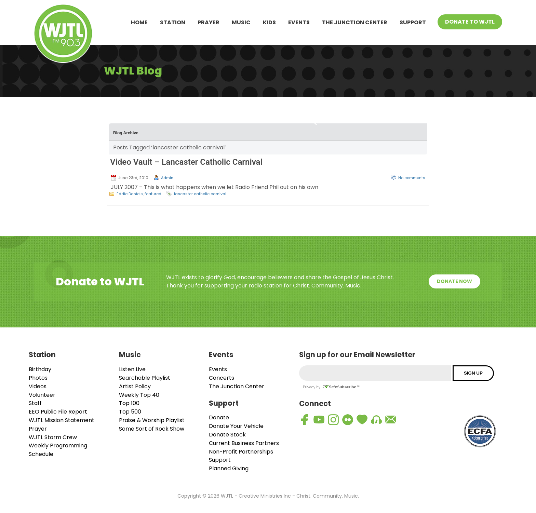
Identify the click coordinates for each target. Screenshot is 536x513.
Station (172, 22)
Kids (269, 22)
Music (241, 22)
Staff (35, 403)
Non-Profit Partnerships (241, 452)
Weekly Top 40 (139, 395)
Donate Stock (227, 434)
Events (299, 22)
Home (139, 22)
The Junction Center (354, 22)
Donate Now (454, 281)
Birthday (40, 369)
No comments (411, 177)
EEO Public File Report (58, 412)
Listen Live (132, 369)
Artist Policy (135, 386)
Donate (219, 417)
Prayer (208, 22)
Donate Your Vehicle (236, 426)
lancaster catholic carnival (200, 194)
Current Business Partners (244, 443)
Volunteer (42, 395)
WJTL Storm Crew (53, 437)
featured (153, 194)
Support (413, 22)
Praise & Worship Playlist (152, 420)
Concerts (221, 378)
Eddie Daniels (130, 194)
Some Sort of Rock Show (151, 429)
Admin (167, 177)
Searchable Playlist (144, 378)
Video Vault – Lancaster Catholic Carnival (186, 162)
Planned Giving (229, 468)
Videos (37, 386)
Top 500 (130, 412)
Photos (38, 378)
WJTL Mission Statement (61, 420)
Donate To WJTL (470, 22)
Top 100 (129, 403)
